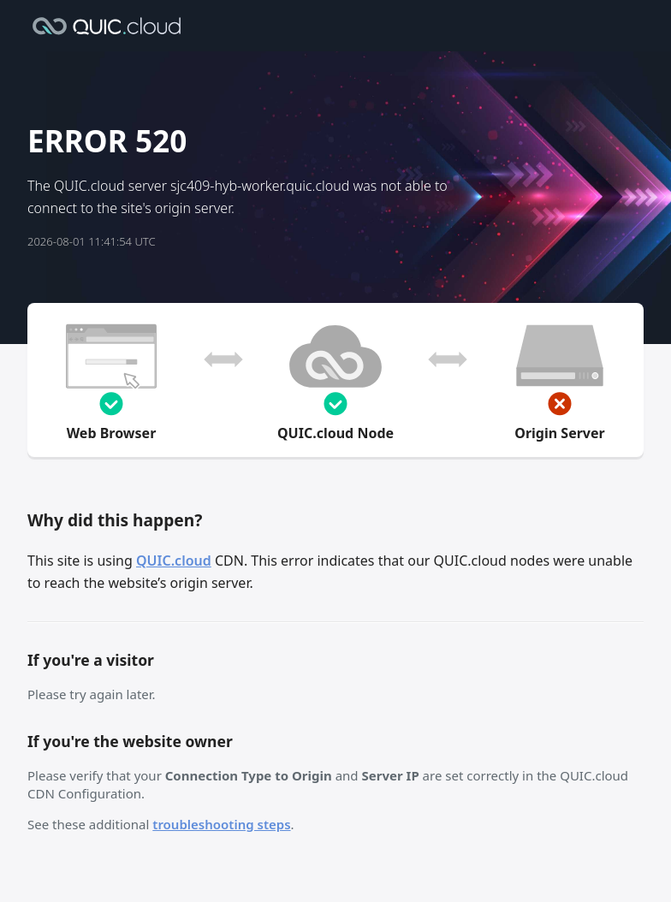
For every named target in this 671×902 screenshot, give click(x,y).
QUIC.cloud (173, 560)
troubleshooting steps (221, 824)
